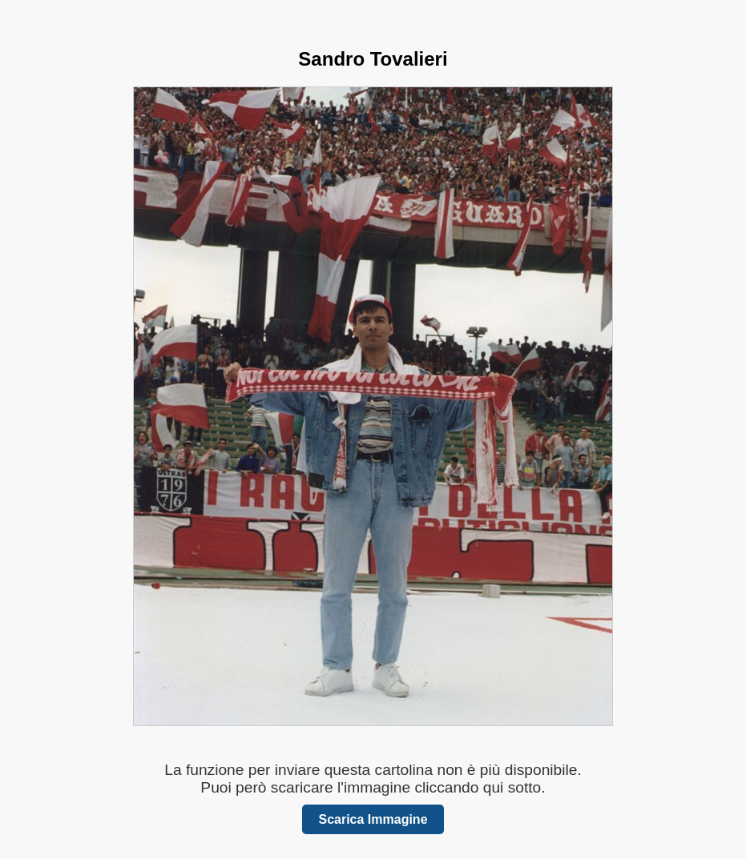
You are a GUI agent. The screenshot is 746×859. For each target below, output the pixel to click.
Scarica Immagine (372, 819)
